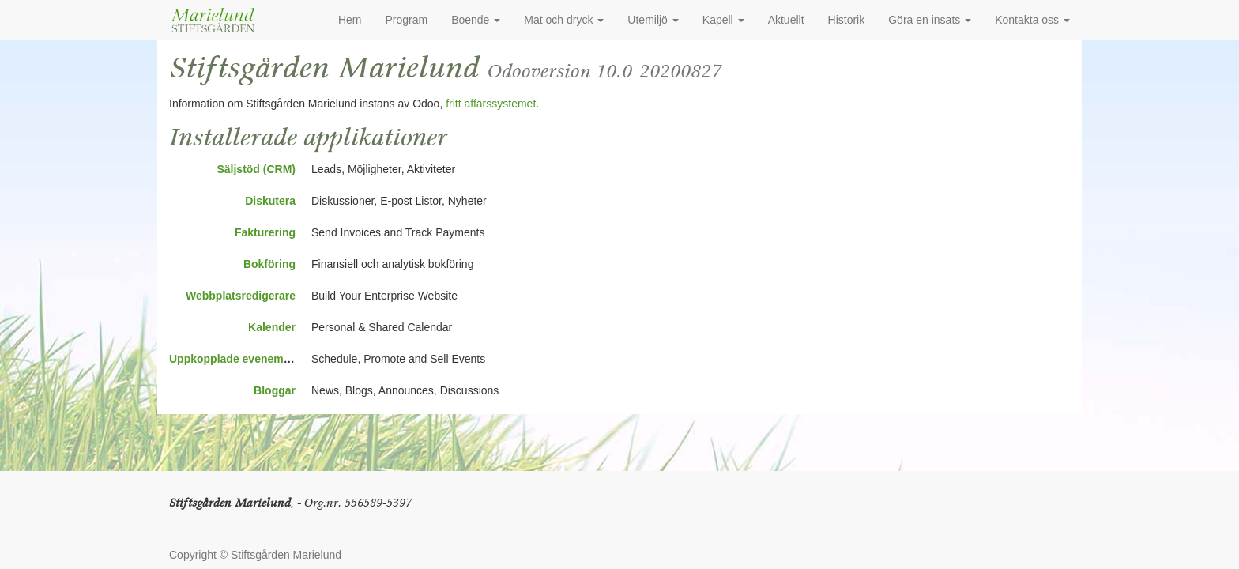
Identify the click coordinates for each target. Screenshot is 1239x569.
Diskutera (270, 200)
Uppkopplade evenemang (236, 358)
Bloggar (275, 390)
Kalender (272, 327)
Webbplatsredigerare (241, 295)
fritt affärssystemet (491, 103)
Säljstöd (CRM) (256, 169)
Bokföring (269, 264)
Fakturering (265, 232)
